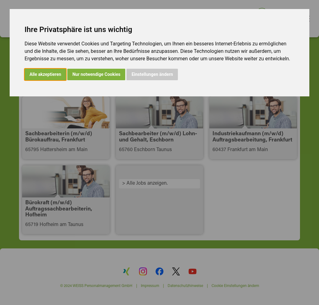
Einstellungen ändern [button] (152, 74)
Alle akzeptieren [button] (45, 74)
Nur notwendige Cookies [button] (96, 74)
